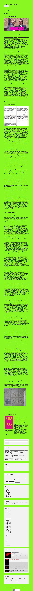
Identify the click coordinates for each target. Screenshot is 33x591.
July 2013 (7, 535)
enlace (18, 429)
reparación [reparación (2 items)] (9, 459)
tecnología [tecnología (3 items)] (15, 459)
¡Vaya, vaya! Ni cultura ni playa (11, 579)
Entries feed (8, 467)
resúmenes (8, 494)
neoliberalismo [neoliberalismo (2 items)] (20, 455)
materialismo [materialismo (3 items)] (17, 455)
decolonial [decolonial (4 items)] (6, 451)
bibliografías (8, 490)
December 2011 (8, 544)
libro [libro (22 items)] (11, 455)
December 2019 (8, 523)
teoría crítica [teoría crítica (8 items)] (19, 459)
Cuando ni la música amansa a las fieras (12, 101)
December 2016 (8, 527)
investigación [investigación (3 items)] (7, 455)
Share (19, 557)
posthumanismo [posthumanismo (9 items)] (19, 458)
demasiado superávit (10, 4)
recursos (7, 493)
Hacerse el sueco (12, 480)
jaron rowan (11, 502)
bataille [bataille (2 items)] (10, 450)
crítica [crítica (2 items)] (19, 450)
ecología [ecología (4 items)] (12, 451)
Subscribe (16, 557)
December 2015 (8, 529)
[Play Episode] (13, 555)
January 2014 (8, 534)
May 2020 (7, 520)
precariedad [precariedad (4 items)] (25, 458)
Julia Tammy (8, 479)
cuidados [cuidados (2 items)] (21, 450)
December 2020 (8, 518)
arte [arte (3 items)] (5, 450)
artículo (7, 489)
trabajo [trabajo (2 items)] (23, 459)
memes (7, 491)
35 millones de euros (15, 44)
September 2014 (8, 533)
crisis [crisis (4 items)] (17, 450)
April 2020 (7, 521)
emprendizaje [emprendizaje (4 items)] (20, 451)
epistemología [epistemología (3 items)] (24, 451)
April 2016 (7, 528)
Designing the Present (15, 479)
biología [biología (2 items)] (12, 450)
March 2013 (8, 537)
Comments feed (8, 468)
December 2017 (8, 526)
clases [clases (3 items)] (14, 450)
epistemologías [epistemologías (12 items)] (8, 452)
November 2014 (8, 532)
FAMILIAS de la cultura (9, 13)
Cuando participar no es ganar (10, 212)
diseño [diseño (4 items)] (9, 451)
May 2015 (7, 530)
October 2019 (8, 524)
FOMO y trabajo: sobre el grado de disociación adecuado (15, 578)
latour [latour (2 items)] (9, 455)
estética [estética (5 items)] (14, 452)
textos (7, 495)
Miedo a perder (17, 482)
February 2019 (8, 525)
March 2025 (8, 512)
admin (14, 16)
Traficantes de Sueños (23, 424)
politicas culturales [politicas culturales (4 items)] (14, 456)
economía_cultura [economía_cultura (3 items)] (15, 451)
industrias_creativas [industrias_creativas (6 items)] (9, 453)
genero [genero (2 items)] (24, 452)
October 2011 (8, 545)
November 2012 (8, 538)
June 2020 (7, 519)
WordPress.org (8, 469)
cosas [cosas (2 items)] (15, 450)
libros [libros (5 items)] (14, 455)
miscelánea (8, 492)
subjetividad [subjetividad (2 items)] (12, 459)
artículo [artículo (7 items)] (7, 450)
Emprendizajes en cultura (9, 411)
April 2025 (7, 511)
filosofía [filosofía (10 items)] (21, 452)
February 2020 (8, 522)
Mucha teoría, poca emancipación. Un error (13, 581)
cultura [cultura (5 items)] (23, 450)
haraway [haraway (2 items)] (26, 452)
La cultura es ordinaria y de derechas (12, 580)
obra (7, 502)
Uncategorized (8, 496)
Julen (7, 481)
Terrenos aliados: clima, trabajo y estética (13, 582)
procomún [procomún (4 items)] (6, 459)
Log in (7, 466)
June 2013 (7, 536)
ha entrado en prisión (12, 35)
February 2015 (8, 531)
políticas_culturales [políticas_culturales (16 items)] (10, 458)
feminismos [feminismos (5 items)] (17, 452)
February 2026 (8, 510)
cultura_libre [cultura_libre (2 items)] (26, 450)
